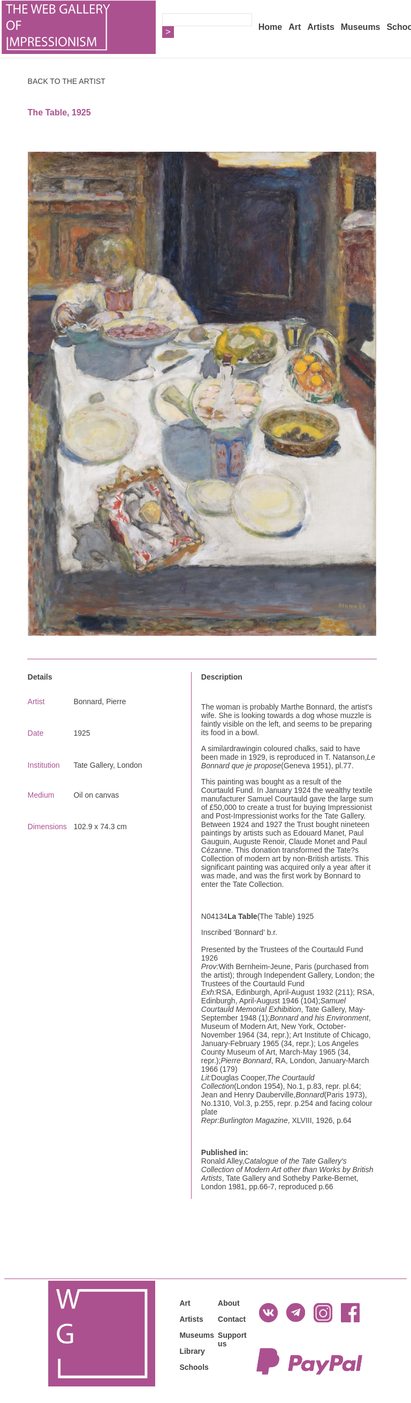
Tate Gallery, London (107, 765)
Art (294, 27)
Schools (193, 1367)
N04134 (214, 916)
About (228, 1303)
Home (270, 27)
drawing (243, 748)
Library (191, 1351)
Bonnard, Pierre (99, 701)
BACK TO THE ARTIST (66, 81)
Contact (232, 1319)
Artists (320, 27)
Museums (360, 27)
